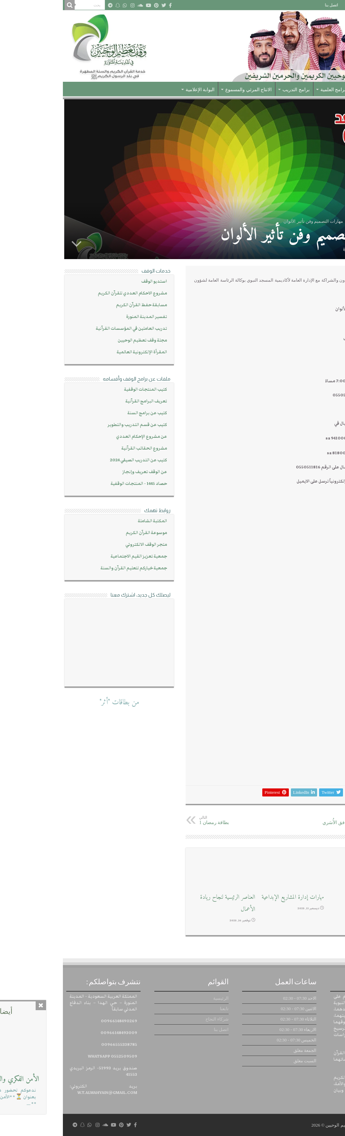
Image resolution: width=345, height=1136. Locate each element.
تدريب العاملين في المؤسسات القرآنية (68, 328)
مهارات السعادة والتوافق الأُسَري (288, 820)
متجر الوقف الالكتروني (83, 544)
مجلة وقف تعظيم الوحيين (79, 340)
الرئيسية (333, 5)
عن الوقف (309, 89)
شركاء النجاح (293, 5)
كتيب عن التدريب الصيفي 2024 (75, 460)
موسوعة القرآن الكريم (83, 533)
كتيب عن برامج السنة (84, 413)
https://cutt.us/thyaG (311, 509)
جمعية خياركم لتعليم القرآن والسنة (71, 568)
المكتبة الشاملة (89, 521)
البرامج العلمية (272, 89)
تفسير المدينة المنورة (83, 317)
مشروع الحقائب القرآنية (81, 448)
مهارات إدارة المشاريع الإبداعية (230, 897)
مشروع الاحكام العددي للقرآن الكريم (69, 293)
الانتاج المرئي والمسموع (185, 89)
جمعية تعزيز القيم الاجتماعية (76, 556)
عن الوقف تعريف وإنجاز (82, 472)
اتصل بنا (268, 5)
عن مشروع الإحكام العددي (78, 436)
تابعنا (315, 5)
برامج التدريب (233, 89)
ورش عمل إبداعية (312, 897)
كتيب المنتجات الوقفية (82, 389)
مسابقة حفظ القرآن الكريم (78, 305)
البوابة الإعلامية (137, 89)
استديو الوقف (91, 281)
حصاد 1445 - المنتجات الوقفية (76, 484)
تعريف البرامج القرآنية (83, 401)
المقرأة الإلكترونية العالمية (79, 352)
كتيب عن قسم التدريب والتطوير (74, 425)
